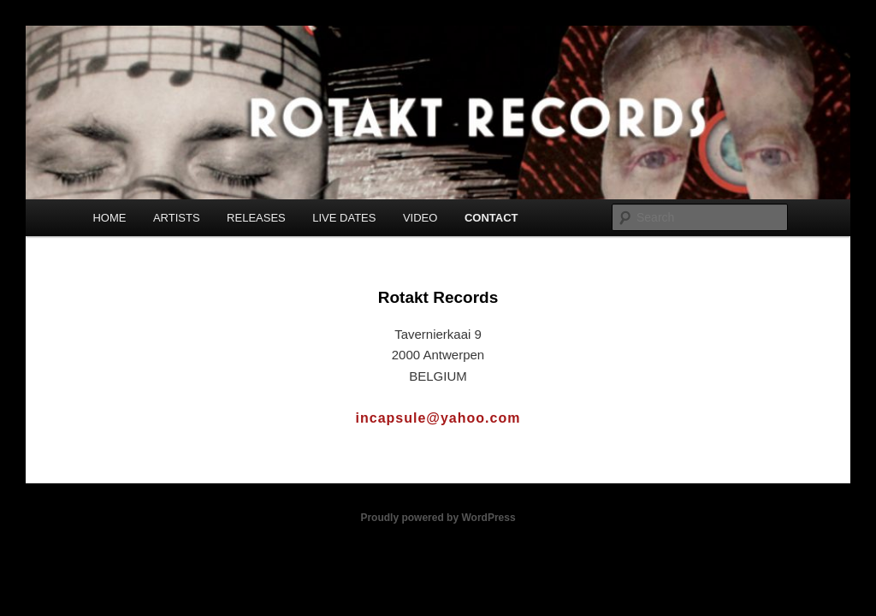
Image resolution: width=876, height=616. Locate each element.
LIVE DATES (344, 217)
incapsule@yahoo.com (438, 418)
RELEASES (256, 217)
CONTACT (491, 217)
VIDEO (420, 217)
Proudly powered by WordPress (437, 518)
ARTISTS (176, 217)
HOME (109, 217)
